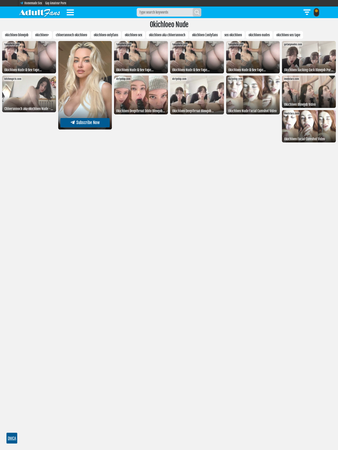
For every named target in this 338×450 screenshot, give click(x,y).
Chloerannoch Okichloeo (71, 35)
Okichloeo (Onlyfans (205, 35)
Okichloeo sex (133, 35)
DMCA (12, 438)
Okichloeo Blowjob (16, 35)
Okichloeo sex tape (288, 35)
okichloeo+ (42, 35)
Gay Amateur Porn (55, 3)
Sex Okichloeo (233, 35)
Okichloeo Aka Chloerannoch (167, 35)
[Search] (197, 12)
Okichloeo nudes (259, 35)
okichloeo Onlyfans (106, 35)
